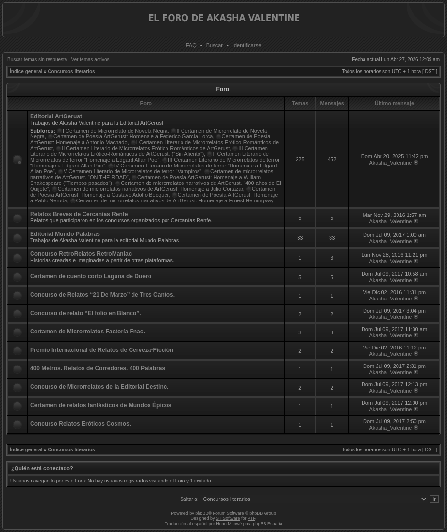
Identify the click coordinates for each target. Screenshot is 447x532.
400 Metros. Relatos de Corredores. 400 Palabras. (98, 368)
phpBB (201, 513)
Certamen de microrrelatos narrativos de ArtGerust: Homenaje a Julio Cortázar (150, 189)
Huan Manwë (229, 523)
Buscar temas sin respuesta (37, 59)
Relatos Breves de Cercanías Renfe (79, 214)
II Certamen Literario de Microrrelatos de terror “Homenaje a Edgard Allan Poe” (149, 157)
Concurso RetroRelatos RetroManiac (81, 253)
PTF (251, 518)
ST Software (228, 518)
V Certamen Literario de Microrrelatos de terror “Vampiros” (132, 171)
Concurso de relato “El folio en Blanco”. (85, 313)
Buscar (214, 45)
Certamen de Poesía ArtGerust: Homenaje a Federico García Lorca (133, 136)
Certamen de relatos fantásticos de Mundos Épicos (100, 405)
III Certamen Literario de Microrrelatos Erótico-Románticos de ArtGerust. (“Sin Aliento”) (149, 151)
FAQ (191, 45)
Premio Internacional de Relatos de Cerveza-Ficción (101, 350)
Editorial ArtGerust (56, 116)
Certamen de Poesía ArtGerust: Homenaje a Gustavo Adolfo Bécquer (152, 192)
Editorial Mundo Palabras (65, 234)
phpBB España (267, 523)
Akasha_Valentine (390, 163)
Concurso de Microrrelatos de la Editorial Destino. (99, 386)
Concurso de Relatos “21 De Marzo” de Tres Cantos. (102, 294)
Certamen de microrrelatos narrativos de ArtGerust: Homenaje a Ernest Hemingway (175, 200)
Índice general (26, 71)
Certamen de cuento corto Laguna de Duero (90, 276)
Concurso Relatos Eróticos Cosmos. (80, 423)
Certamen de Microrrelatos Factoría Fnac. (87, 331)
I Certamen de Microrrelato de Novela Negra (115, 130)
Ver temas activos (90, 59)
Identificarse (246, 45)
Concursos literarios (71, 71)
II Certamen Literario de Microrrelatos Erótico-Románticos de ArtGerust (146, 148)
